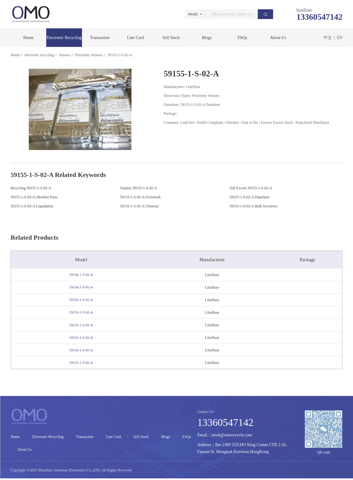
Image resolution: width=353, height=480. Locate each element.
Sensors (64, 55)
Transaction (99, 37)
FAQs (242, 37)
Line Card (135, 37)
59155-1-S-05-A (82, 326)
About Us (278, 37)
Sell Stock (171, 37)
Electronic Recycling (64, 37)
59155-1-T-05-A (82, 364)
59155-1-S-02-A (82, 338)
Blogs (207, 37)
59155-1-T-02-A (82, 313)
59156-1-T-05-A (82, 287)
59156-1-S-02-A (82, 300)
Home (28, 37)
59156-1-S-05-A (82, 351)
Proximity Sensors (89, 55)
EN (339, 37)
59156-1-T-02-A (82, 275)
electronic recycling (39, 55)
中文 (328, 37)
